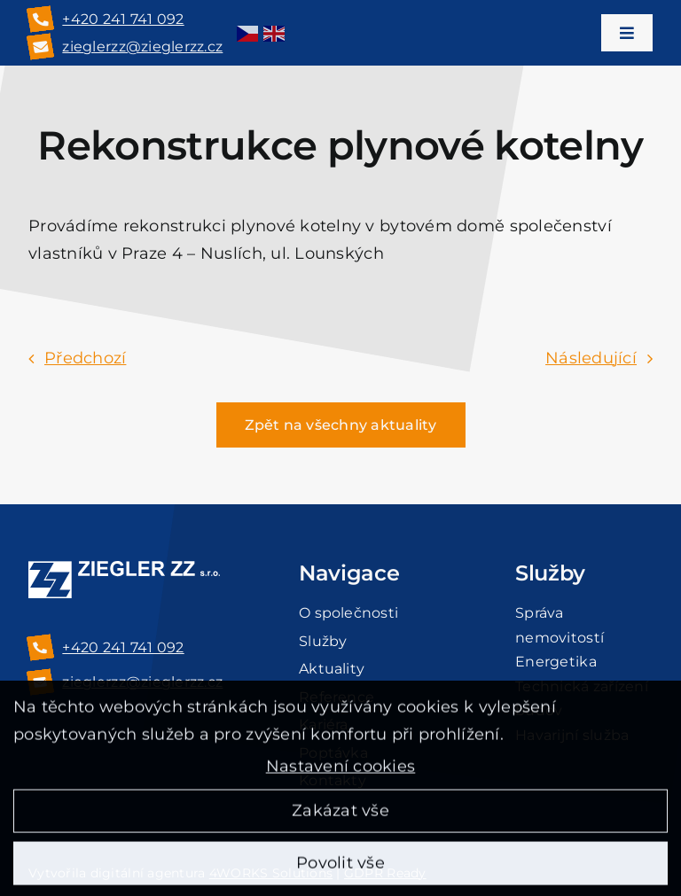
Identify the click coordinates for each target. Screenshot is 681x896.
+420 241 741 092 (123, 19)
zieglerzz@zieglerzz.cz (142, 46)
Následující (591, 358)
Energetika (556, 661)
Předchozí (85, 358)
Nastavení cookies (341, 772)
